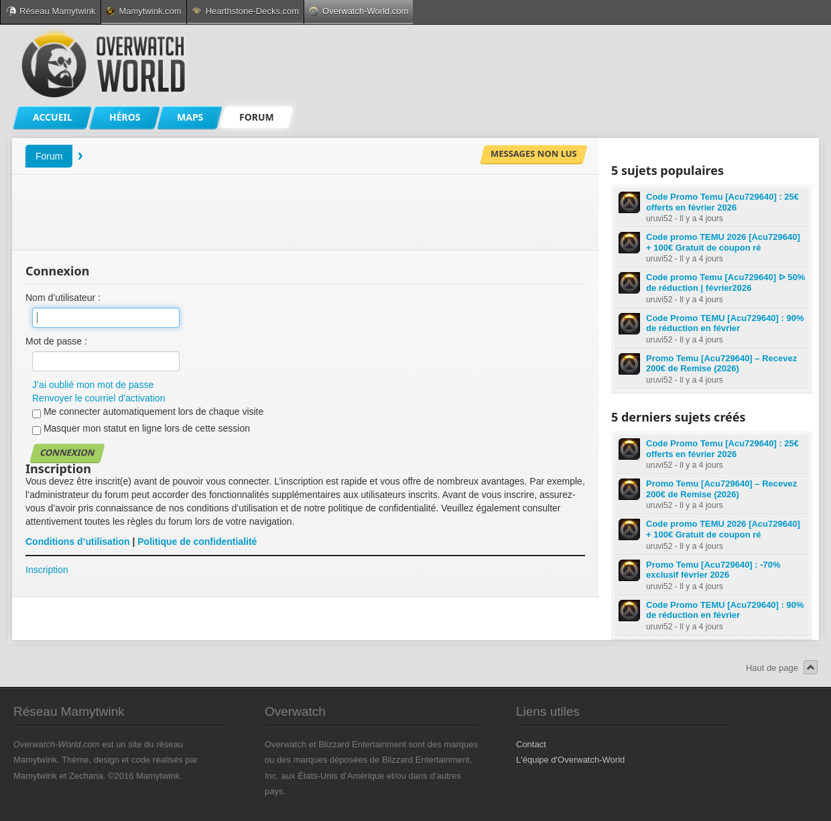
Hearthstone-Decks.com (245, 11)
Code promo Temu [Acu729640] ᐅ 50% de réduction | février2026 (725, 282)
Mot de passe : (56, 341)
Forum (49, 156)
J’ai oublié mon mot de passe (92, 384)
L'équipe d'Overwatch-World (570, 760)
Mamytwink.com (143, 11)
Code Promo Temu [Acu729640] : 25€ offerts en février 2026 (722, 202)
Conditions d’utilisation (77, 541)
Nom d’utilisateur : (63, 297)
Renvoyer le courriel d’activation (98, 398)
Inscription (46, 569)
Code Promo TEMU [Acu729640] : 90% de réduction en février (725, 323)
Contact (531, 744)
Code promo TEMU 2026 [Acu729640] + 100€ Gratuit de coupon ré (723, 242)
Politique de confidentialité (197, 541)
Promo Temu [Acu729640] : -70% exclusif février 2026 (713, 570)
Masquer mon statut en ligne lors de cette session (141, 429)
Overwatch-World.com (358, 11)
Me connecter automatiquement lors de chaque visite (147, 412)
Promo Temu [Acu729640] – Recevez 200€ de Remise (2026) (721, 363)
